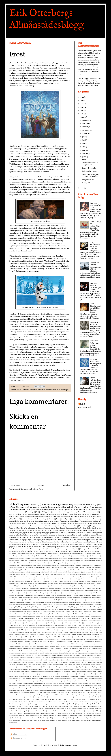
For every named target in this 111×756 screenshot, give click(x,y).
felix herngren (76, 597)
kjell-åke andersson (16, 634)
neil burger (41, 655)
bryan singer (30, 512)
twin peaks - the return (37, 507)
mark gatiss (50, 644)
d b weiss (82, 528)
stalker (45, 685)
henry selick (30, 611)
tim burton (52, 524)
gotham (39, 604)
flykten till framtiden (30, 600)
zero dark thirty (95, 551)
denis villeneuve (24, 588)
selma (27, 681)
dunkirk (98, 588)
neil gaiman (49, 655)
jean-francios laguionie (29, 623)
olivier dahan (18, 660)
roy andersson (44, 676)
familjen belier (96, 595)
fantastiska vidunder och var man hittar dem (44, 597)
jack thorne (23, 621)
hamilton (18, 609)
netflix (23, 509)
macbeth (38, 641)
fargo (60, 597)
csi (42, 581)
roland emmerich (83, 542)
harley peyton (46, 609)
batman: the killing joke (16, 570)
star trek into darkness (90, 547)
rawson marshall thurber (51, 669)
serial (69, 544)
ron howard (80, 674)
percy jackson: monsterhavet (51, 665)
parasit (55, 662)
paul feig (42, 512)
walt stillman (87, 715)
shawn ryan (60, 681)
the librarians (84, 702)
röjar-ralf (82, 676)
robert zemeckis (32, 674)
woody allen (68, 551)
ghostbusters (87, 602)
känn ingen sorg (37, 537)
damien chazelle (91, 528)
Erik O (82, 404)
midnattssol (45, 648)
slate (30, 547)
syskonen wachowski (26, 695)
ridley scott (34, 671)
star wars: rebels (60, 688)
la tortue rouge (66, 634)
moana (47, 651)
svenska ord (75, 521)
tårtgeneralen (13, 715)
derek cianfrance (42, 530)
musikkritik (12, 521)
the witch (45, 706)
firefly (93, 597)
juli (83, 137)
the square (26, 706)
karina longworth (90, 630)
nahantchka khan (25, 655)
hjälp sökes (19, 535)
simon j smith (84, 681)
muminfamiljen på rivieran (67, 653)
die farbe (32, 588)
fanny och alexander (24, 597)
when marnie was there (60, 718)
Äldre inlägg (66, 485)
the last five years (59, 702)
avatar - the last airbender (45, 526)
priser (15, 669)
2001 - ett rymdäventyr (38, 554)
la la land (57, 634)
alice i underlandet (61, 558)
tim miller (67, 708)
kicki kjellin (45, 632)
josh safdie (89, 628)
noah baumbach (46, 658)
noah (38, 658)
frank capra (62, 600)
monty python (68, 651)
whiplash (70, 718)
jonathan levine (44, 628)
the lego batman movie (72, 702)
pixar (49, 512)
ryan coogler (26, 544)
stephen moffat (13, 690)
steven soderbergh (44, 690)
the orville (71, 704)
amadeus (86, 558)
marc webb (34, 644)
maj (83, 143)
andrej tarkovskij (29, 526)
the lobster (98, 549)
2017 (82, 107)
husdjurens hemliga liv (29, 616)
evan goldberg (38, 595)
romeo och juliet (96, 542)
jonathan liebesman (56, 628)
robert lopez (64, 390)
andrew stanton (33, 560)
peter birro (72, 665)
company (92, 579)
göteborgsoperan (74, 607)
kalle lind (81, 630)
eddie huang (19, 590)
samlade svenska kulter (61, 678)
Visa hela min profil (84, 407)
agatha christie (66, 556)
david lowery (87, 584)
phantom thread (22, 667)
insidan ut (20, 618)
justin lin (53, 630)
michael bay (77, 646)
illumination (59, 616)
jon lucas (26, 628)
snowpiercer (56, 547)
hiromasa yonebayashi (56, 611)
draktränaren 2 (90, 588)
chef (77, 577)
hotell (34, 535)
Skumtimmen (94, 341)
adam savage (47, 556)
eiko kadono (27, 590)
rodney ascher (53, 674)
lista (100, 504)
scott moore (20, 681)
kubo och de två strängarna (37, 634)
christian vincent (39, 579)
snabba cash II (58, 683)
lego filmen (49, 637)
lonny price (64, 639)
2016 (82, 110)
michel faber (36, 648)
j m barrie (73, 618)
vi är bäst (48, 551)
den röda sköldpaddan (80, 586)
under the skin (72, 524)
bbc (26, 570)
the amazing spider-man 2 (81, 697)
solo (90, 683)
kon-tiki (25, 634)
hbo (91, 512)
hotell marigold (36, 614)
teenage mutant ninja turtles (80, 695)
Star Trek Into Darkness (95, 264)
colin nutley (75, 579)
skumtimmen (28, 683)
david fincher (31, 530)
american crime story (96, 558)
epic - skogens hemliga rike (39, 593)
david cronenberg (68, 584)
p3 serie (24, 662)
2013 (82, 188)
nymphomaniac (80, 658)
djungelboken (48, 588)
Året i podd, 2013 (87, 183)
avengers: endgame (81, 565)
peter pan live (96, 665)
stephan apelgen (95, 688)
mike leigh (37, 540)
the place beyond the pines (71, 514)
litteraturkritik (68, 507)
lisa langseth (55, 639)
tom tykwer (43, 711)
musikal (57, 507)
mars (84, 150)
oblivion (89, 658)
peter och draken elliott (83, 665)
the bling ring (51, 549)
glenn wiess (12, 604)
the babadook (94, 697)
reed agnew (63, 669)
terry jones (52, 697)
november (85, 123)
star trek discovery (48, 688)
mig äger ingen (26, 540)
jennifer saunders (76, 623)
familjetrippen (13, 597)
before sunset (85, 570)
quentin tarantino (42, 521)
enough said (13, 533)
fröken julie (41, 602)
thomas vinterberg (27, 551)
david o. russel (96, 584)
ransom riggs (32, 669)
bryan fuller (47, 517)
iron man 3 (45, 618)
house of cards (57, 614)
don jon (72, 588)
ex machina (47, 595)
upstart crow (47, 715)
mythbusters (79, 653)
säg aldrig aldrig (37, 695)
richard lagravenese (48, 542)
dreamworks (96, 510)
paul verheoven (92, 662)
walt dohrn (79, 715)
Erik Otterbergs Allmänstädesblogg (46, 19)
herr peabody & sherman (42, 611)
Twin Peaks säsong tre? (93, 284)
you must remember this (76, 720)
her (96, 512)
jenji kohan (58, 623)
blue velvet (95, 572)
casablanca (52, 577)
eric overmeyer (83, 593)
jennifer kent (66, 623)
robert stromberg (21, 674)
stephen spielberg (24, 690)
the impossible (13, 702)
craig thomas (14, 581)
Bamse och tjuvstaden (89, 168)
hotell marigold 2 (46, 614)
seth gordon (33, 681)
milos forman (63, 648)
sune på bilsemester (45, 692)
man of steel (82, 641)
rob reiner (74, 671)
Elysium (92, 378)
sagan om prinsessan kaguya (41, 544)
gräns (91, 604)
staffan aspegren (36, 685)
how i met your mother (69, 614)
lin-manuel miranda (20, 639)
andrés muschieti (44, 560)
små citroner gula (38, 683)
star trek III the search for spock (84, 685)
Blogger (75, 745)
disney (32, 390)
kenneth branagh (94, 519)
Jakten (92, 304)
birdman (60, 572)
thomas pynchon (92, 706)
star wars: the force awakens (73, 688)
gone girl (92, 517)
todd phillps (24, 711)
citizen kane (54, 579)
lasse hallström (77, 537)
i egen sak (67, 509)
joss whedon (18, 514)
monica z (45, 540)
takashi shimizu (62, 695)
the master (57, 514)
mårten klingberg (89, 653)
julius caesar (38, 630)
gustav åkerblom (49, 607)
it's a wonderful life (64, 618)
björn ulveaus (83, 526)
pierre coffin (54, 667)
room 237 (28, 676)
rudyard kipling (54, 676)
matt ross (32, 646)
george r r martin (52, 533)
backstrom (21, 567)
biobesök (19, 390)
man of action (74, 641)
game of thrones (29, 533)
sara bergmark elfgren (59, 544)
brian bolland (24, 574)
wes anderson (58, 551)
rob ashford (50, 671)
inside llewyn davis (38, 519)
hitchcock (67, 611)
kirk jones (99, 632)
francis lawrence (42, 600)
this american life (65, 706)
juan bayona (12, 630)
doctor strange (57, 588)
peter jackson (15, 542)
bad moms (29, 567)
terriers (36, 697)
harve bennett (83, 609)
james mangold (62, 621)
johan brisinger (39, 625)
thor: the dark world (33, 708)
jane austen (81, 621)
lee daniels (34, 637)
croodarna (36, 581)
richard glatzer (96, 669)
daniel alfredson (87, 581)
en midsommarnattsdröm (91, 590)
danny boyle (14, 584)
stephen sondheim (46, 514)
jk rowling (61, 535)
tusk (67, 713)
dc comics (58, 509)
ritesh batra (42, 671)
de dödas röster (42, 586)
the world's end (55, 706)
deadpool (51, 586)
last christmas (17, 637)
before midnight (62, 526)
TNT (70, 554)
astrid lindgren (25, 565)
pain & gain (48, 662)
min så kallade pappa (86, 648)
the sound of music (16, 706)
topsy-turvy (89, 711)
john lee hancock (76, 625)
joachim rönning (18, 625)
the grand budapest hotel (17, 524)
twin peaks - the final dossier (92, 713)
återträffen (12, 722)
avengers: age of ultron (68, 565)
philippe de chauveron (35, 667)
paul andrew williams (74, 662)
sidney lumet (75, 681)
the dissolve (96, 521)
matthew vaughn (49, 646)
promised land (23, 669)
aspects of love (15, 565)
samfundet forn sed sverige (46, 678)
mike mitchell (54, 648)
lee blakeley (26, 637)
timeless (80, 708)
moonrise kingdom (14, 653)
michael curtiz (98, 646)
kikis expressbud (54, 632)
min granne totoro (73, 648)
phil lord (24, 542)
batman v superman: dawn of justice (90, 567)
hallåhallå (12, 609)
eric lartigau (73, 593)
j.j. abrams (50, 519)
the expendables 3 (66, 699)
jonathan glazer (34, 628)
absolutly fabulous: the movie (25, 556)
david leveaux (78, 584)
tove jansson (12, 713)
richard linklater (61, 542)
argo (67, 563)
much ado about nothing (51, 653)
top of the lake (80, 711)
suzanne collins (92, 692)
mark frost (90, 504)
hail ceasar (84, 607)
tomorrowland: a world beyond (56, 711)
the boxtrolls (25, 699)
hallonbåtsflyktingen (94, 607)
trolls (42, 713)
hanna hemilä (26, 609)
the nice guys (45, 704)
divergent (39, 588)
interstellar (28, 618)
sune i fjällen (24, 692)
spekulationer (13, 685)
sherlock (67, 681)
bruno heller (46, 574)
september (86, 130)
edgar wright (72, 530)
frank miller (71, 600)
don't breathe (80, 588)
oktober (85, 127)
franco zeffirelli (53, 600)
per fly (29, 665)
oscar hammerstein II (76, 660)
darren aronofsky (41, 584)
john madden (71, 535)
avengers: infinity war (94, 565)
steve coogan (34, 690)
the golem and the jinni (87, 699)
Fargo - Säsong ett (95, 223)
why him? (88, 718)
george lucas (41, 533)
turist (62, 713)
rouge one (36, 676)
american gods (15, 560)
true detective (50, 713)
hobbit (27, 535)
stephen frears (65, 521)
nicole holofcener (79, 540)
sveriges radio (40, 549)
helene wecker (21, 611)
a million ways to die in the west (82, 554)
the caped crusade (43, 699)
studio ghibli (85, 509)
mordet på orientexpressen (29, 653)
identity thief (50, 616)
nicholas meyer (96, 655)
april (84, 147)
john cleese (57, 625)
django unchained (71, 517)
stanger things (52, 685)
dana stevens (77, 581)
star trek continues (36, 688)
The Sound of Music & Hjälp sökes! (90, 164)
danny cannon (24, 584)
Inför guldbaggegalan (89, 171)
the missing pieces (35, 704)
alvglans (79, 558)
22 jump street (50, 554)
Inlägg (14, 734)
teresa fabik (29, 697)
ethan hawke (28, 595)
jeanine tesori (41, 623)
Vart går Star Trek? (88, 180)
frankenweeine (80, 600)
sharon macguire (50, 681)
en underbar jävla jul (25, 593)
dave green (50, 584)
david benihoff (19, 530)
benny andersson (25, 517)
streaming (30, 504)
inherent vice (12, 618)
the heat (98, 699)
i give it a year (41, 616)
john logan (85, 625)
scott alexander (93, 678)
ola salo (11, 660)
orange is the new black (54, 660)
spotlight (21, 685)
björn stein (73, 526)
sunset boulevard (29, 549)
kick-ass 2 (37, 632)
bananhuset (63, 567)
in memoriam (26, 519)
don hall (52, 530)
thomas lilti (83, 706)
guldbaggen (20, 607)
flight (98, 597)
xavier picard (41, 720)
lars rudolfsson (66, 537)
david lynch (65, 504)
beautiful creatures (50, 570)
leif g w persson (89, 537)
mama (66, 641)
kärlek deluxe (49, 634)
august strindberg (46, 565)
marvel (14, 507)
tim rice (74, 708)
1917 (29, 554)
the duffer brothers (54, 699)
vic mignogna (62, 715)
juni (83, 140)
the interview (40, 702)
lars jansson (92, 634)
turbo (57, 713)
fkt (37, 512)
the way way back (36, 706)
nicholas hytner (86, 655)
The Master (94, 359)
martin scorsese (89, 644)
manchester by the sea (94, 641)
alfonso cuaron (50, 558)
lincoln (30, 639)
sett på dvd (32, 509)
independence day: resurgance (80, 616)
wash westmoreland (35, 718)
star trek (75, 509)
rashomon (40, 669)
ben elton (17, 572)
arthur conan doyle (90, 563)
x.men (76, 551)
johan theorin (48, 625)
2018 (82, 104)
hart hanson (74, 609)
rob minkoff (67, 671)
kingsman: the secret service (77, 632)
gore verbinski (21, 604)
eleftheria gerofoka (38, 590)
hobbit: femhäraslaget (85, 611)
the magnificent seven (22, 704)
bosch (17, 574)
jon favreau (81, 535)
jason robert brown (16, 623)
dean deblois (59, 586)
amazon (19, 526)
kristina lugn (25, 537)
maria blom (41, 644)
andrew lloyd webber (93, 514)
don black (66, 588)
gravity (77, 604)
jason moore (98, 621)
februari (85, 153)
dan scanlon (69, 581)
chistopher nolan (84, 577)
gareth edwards (60, 602)
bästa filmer (70, 574)
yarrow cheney (51, 720)
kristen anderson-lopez (53, 390)
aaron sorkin (96, 554)
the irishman (49, 702)
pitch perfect (80, 667)
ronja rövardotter (89, 674)
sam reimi (34, 678)
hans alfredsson (36, 609)
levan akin (94, 637)
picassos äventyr (34, 542)
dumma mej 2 (61, 530)
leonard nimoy (67, 637)
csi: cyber (46, 581)
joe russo (84, 519)
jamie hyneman (72, 621)
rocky (46, 674)
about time (12, 556)
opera (44, 660)
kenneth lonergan (20, 632)
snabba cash (49, 683)
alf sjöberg (41, 558)
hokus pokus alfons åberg (23, 614)
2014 (82, 117)
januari (84, 157)
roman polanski (63, 674)
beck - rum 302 (66, 570)
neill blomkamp (58, 655)
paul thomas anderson (31, 514)
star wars (55, 512)
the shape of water (97, 704)
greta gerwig (84, 604)
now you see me (65, 658)
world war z (95, 718)
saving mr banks (82, 678)
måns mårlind (67, 540)
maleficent (60, 641)
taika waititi (53, 695)
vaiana (54, 715)
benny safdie (25, 572)
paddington (31, 662)
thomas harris (15, 551)
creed (21, 581)
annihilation (18, 563)
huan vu (79, 614)
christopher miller (71, 528)
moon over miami (95, 651)
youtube (87, 720)
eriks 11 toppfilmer (82, 507)
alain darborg (13, 558)
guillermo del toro (82, 512)
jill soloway (95, 623)
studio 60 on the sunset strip (75, 690)
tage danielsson (86, 521)
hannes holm (71, 533)
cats (65, 577)
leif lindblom (57, 637)
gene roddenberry (77, 602)
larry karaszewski (83, 634)
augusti (85, 133)
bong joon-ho (94, 526)
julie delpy (21, 630)
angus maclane (70, 560)
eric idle (59, 593)
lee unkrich (41, 637)
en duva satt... (95, 530)
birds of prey (67, 572)
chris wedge (18, 579)
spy (27, 685)
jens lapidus (51, 535)
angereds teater (60, 560)
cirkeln (48, 579)
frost (35, 390)
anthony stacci (34, 563)
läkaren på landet (29, 641)
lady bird (74, 634)
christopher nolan (58, 517)
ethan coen (83, 517)
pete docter (64, 665)
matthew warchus (60, 646)
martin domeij (68, 644)
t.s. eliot (46, 695)
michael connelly (87, 646)
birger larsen (76, 572)
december (85, 120)
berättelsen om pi (35, 572)
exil (53, 595)
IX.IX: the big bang (61, 554)
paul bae (84, 662)
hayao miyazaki (14, 512)
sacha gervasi (90, 676)
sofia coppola (83, 683)
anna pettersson (80, 560)
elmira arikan (64, 590)
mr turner (40, 653)
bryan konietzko (31, 528)
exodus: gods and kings (63, 595)
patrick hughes (63, 662)
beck (58, 570)
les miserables (76, 637)
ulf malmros (62, 524)
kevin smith (30, 632)
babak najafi (12, 567)
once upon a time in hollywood (32, 660)
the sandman (86, 704)
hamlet (63, 533)
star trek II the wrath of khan (66, 685)
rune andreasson (65, 676)
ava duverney (56, 565)
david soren (21, 586)
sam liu (19, 678)
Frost (84, 160)
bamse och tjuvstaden (52, 567)
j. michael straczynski (83, 618)
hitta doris (74, 611)
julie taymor (29, 630)
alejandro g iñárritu (31, 558)
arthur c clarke (79, 563)
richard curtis (86, 669)
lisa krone (47, 639)
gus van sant (40, 607)
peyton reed (12, 667)
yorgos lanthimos (62, 720)
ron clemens (72, 674)
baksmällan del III (39, 567)
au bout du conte (35, 565)
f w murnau (75, 595)
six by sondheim (17, 683)
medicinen (70, 646)
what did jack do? (47, 718)
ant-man (25, 563)
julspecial (46, 630)
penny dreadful (21, 665)
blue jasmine (37, 517)
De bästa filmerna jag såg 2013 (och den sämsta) (90, 175)
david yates (30, 586)
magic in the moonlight (49, 641)
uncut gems (39, 715)
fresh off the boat (21, 602)
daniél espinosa (97, 581)
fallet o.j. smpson (85, 595)
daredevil (31, 584)
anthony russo (13, 517)
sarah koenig (72, 678)
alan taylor (21, 558)
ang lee (52, 560)
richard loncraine (14, 671)
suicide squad (88, 690)
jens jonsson (86, 623)
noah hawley (55, 658)
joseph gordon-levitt (68, 628)
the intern (32, 702)
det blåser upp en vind (67, 512)
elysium (72, 590)
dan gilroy (54, 581)
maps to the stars (24, 644)
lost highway (72, 639)
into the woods (37, 618)
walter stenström (97, 715)
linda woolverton (38, 639)
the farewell (76, 699)
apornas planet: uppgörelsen (56, 563)
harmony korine (91, 533)
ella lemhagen (55, 590)
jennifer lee (41, 390)
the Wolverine (68, 697)
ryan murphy (74, 676)
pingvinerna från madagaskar (67, 667)
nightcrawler (23, 658)
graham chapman (69, 604)
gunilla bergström (30, 607)
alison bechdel (71, 558)
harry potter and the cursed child (60, 609)
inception (67, 616)
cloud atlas (62, 579)
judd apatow (91, 535)
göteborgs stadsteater (62, 607)
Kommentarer (16, 738)
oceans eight (96, 658)
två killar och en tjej (76, 713)
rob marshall (58, 671)
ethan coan (20, 595)
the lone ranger (94, 702)
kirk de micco (90, 632)
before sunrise (76, 570)
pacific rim (90, 540)
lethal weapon (86, 637)
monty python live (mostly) (81, 651)
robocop (40, 674)
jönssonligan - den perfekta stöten (67, 630)
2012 (80, 524)
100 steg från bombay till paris (17, 554)
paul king (99, 540)
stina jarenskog (62, 690)
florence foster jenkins (15, 600)
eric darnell (52, 593)
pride (10, 669)
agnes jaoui (87, 556)
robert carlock (83, 671)
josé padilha (97, 628)
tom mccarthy (34, 711)
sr (29, 685)
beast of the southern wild (36, 570)
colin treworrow (84, 579)
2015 (82, 114)
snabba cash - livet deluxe (42, 547)
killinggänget (64, 632)
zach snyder (83, 551)
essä (20, 533)
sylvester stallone (14, 695)
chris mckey (94, 577)
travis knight (35, 713)
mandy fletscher (13, 644)
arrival (72, 563)
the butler (33, 699)
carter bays (32, 577)
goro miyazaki (31, 604)
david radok (12, 586)
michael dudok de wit (17, 648)
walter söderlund (15, 718)
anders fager (24, 560)
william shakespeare (45, 509)
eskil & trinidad (92, 593)
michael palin (28, 648)
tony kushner (70, 711)
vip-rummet (71, 715)
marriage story (58, 644)
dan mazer (61, 581)
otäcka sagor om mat (89, 660)
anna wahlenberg (91, 560)
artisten (99, 563)
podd (22, 512)
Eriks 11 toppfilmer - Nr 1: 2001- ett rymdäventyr (95, 245)
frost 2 (34, 602)
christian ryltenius (28, 579)
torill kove (97, 711)
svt (99, 692)
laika (58, 537)
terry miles (60, 697)
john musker (93, 625)
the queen (78, 704)
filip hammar (86, 597)
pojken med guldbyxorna (93, 667)
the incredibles (23, 702)
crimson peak (28, 581)
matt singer (40, 646)
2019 (82, 100)
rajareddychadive (59, 745)
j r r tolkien (42, 535)
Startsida (41, 485)
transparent (27, 713)
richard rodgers (25, 671)
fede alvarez (67, 597)
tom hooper (39, 551)
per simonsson (37, 665)
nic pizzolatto (76, 655)
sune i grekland (34, 692)
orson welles (65, 660)
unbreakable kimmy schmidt (26, 715)
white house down (79, 718)
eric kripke (65, 593)
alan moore (93, 524)
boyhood (12, 528)
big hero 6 (45, 572)
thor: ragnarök (22, 708)
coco (68, 579)
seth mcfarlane (77, 544)
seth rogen (42, 681)
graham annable (58, 604)
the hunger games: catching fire (68, 549)
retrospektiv (52, 504)
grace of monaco (47, 604)
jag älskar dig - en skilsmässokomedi (38, 621)
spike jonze (65, 547)
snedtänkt (74, 683)
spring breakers (54, 521)
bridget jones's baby (35, 574)
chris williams (60, 528)
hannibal (80, 533)
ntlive (73, 658)
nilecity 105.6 (31, 658)
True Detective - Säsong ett (95, 323)
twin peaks (77, 504)
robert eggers (92, 671)
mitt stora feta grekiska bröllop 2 (35, 651)
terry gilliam (43, 697)
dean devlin (69, 586)
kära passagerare (49, 537)
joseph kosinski (80, 628)
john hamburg (66, 625)
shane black (88, 544)
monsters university (56, 651)
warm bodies (25, 718)
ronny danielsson (20, 676)
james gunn (53, 621)
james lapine (65, 519)
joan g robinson (28, 625)
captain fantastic (23, 577)
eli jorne (47, 590)
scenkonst (23, 507)
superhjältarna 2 (82, 692)
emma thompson (83, 530)
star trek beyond (24, 688)
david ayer (58, 584)
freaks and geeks (91, 600)
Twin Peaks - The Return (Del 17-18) (95, 205)
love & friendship (92, 639)
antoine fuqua (43, 563)
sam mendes (26, 678)
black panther (86, 572)
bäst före (62, 574)
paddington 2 (39, 662)
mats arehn (99, 644)
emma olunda (79, 590)
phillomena (46, 667)
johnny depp (18, 628)
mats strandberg (15, 646)
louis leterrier (81, 639)
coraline (99, 579)
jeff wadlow (50, 623)
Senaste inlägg (15, 485)
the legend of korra (86, 549)
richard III (78, 669)
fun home (48, 602)
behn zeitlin (94, 570)
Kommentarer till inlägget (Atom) (32, 489)
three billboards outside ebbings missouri (51, 708)
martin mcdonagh (79, 644)
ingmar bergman (95, 616)
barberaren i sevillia (73, 567)
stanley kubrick (76, 547)
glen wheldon (96, 602)
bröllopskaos (54, 574)
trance (20, 713)
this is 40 (75, 706)
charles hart (70, 577)
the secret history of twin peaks (37, 524)
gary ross (68, 602)
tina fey (86, 708)
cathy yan (59, 577)
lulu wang (20, 641)
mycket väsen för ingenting (26, 521)
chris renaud (49, 528)
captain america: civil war (82, 574)
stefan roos (86, 688)
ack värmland (38, 556)
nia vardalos (67, 655)
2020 (82, 97)
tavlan (69, 695)
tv (42, 504)
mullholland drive (55, 540)
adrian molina (56, 556)
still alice (53, 690)
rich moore (70, 669)
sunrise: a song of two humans (60, 692)
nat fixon (34, 655)
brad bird (20, 528)
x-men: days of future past (28, 720)
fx (53, 602)
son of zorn (96, 683)
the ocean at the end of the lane (58, 704)
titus (91, 708)
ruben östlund (15, 544)
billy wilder (53, 572)
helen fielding (92, 609)
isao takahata (53, 618)
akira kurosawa (96, 556)
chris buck (26, 390)
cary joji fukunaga (42, 577)
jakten (57, 519)
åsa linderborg (96, 720)
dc (35, 586)
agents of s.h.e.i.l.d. (77, 556)
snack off (67, 683)
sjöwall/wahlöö (22, 547)
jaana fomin (94, 618)
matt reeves (25, 646)
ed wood (11, 590)
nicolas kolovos (13, 658)
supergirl (73, 692)
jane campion (89, 621)
